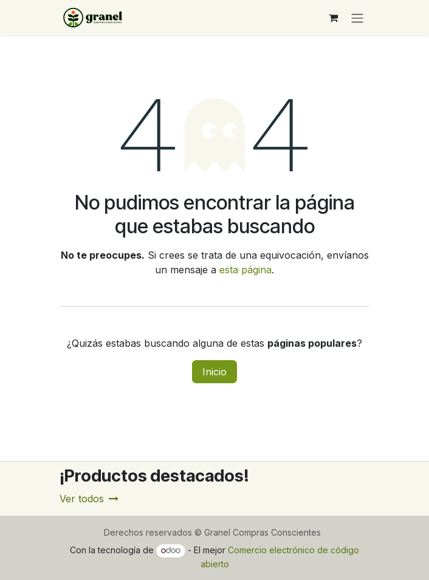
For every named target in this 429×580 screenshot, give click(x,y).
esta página (245, 270)
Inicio (214, 372)
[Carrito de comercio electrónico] (333, 17)
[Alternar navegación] (357, 17)
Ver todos (89, 499)
